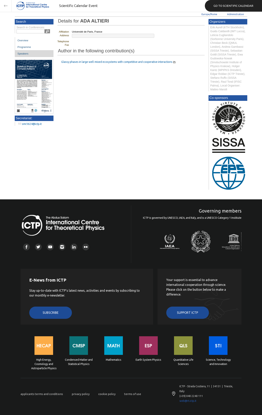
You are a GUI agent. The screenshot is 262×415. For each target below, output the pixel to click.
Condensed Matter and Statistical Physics (79, 362)
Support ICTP (187, 312)
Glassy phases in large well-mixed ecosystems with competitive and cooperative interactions (116, 61)
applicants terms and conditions (42, 394)
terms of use (132, 394)
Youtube (50, 247)
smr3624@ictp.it (32, 123)
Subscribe (51, 312)
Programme (24, 47)
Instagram (62, 247)
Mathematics (113, 359)
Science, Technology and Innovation (218, 362)
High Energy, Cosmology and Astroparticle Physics (44, 363)
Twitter (38, 247)
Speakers (22, 53)
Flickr (85, 247)
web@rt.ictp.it (187, 400)
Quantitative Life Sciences (183, 362)
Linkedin (74, 247)
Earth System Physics (148, 359)
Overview (22, 40)
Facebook (26, 247)
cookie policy (106, 394)
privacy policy (81, 394)
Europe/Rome (209, 14)
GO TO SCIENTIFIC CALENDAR (233, 5)
